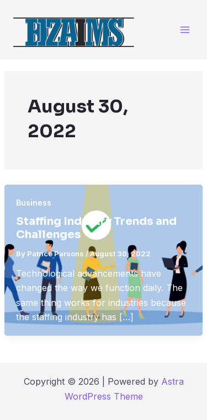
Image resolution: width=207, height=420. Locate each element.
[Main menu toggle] (184, 29)
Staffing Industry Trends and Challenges (96, 228)
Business (33, 202)
